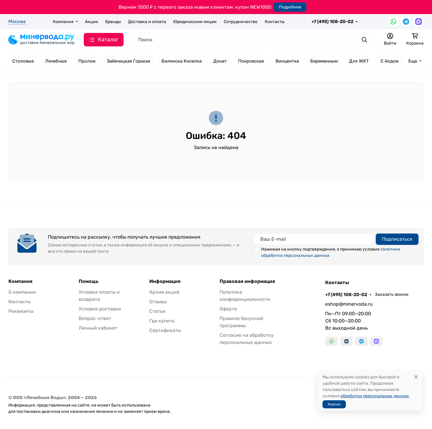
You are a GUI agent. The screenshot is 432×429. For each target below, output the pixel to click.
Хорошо (334, 404)
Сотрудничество (241, 21)
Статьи (157, 311)
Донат (220, 61)
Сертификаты (165, 330)
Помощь (88, 281)
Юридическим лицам (195, 21)
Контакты (275, 21)
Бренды (113, 21)
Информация (164, 281)
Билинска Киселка (182, 61)
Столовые (23, 61)
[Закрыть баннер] (424, 215)
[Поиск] (253, 39)
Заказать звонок (392, 294)
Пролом (86, 61)
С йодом (389, 61)
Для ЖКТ (359, 61)
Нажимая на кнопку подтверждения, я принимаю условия (330, 252)
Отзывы (158, 301)
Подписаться (397, 239)
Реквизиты (21, 311)
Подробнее (290, 7)
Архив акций (164, 292)
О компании (22, 292)
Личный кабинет (98, 328)
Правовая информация (247, 281)
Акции (91, 21)
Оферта (228, 309)
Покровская (251, 61)
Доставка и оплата (147, 21)
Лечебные (56, 61)
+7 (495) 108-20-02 (332, 21)
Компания (63, 21)
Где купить (161, 321)
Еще (412, 61)
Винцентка (287, 61)
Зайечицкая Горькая (128, 61)
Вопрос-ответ (95, 318)
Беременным (324, 61)
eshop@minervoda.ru (349, 304)
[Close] (416, 377)
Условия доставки (100, 309)
